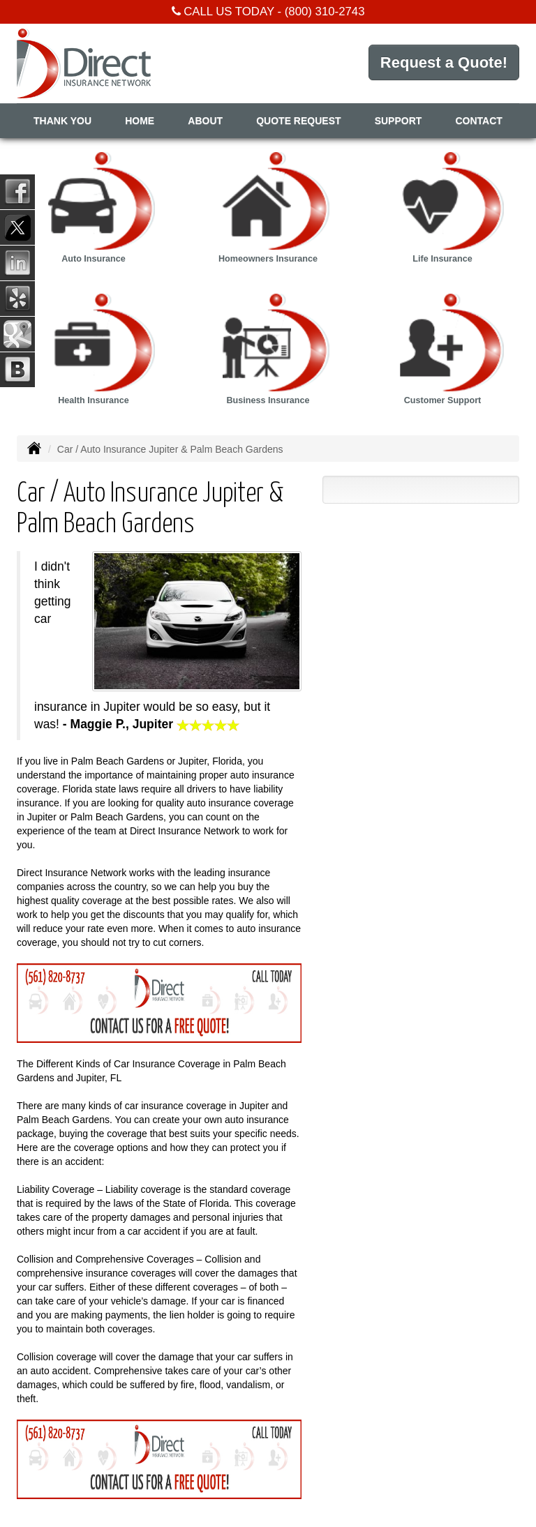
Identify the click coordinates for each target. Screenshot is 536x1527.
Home (139, 120)
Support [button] (398, 120)
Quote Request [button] (298, 120)
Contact (479, 120)
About (205, 120)
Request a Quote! (443, 62)
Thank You (62, 120)
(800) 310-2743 (325, 11)
